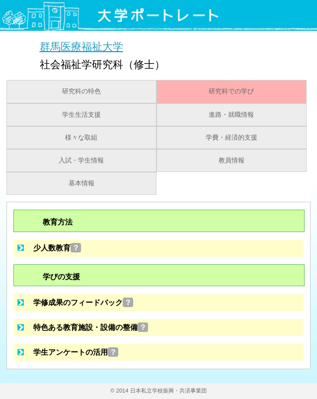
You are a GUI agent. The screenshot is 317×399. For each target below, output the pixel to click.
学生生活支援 (81, 114)
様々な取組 (81, 137)
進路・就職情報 (231, 114)
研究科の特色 (81, 91)
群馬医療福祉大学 (81, 46)
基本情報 (81, 183)
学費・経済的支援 (231, 137)
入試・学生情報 (81, 160)
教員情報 (231, 160)
